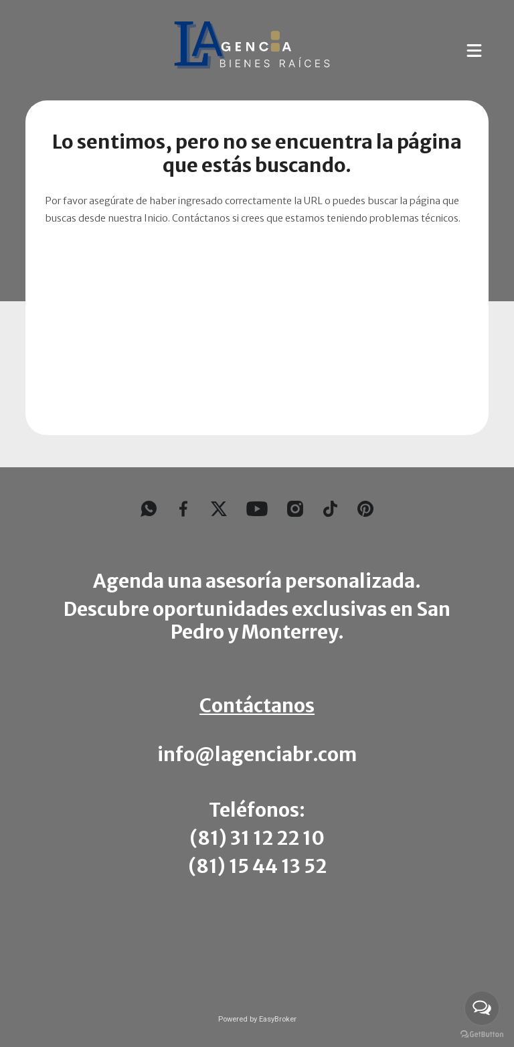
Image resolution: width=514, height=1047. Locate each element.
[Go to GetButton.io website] (481, 1034)
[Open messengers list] (482, 1008)
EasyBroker (277, 1019)
